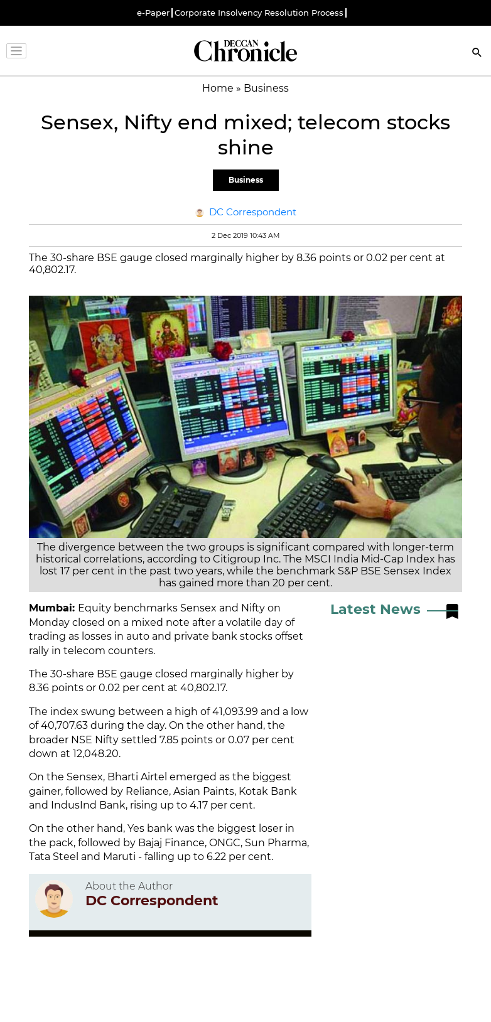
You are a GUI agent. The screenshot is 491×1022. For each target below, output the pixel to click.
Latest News (375, 609)
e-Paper (153, 13)
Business (246, 180)
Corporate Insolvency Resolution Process (259, 13)
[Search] (477, 53)
